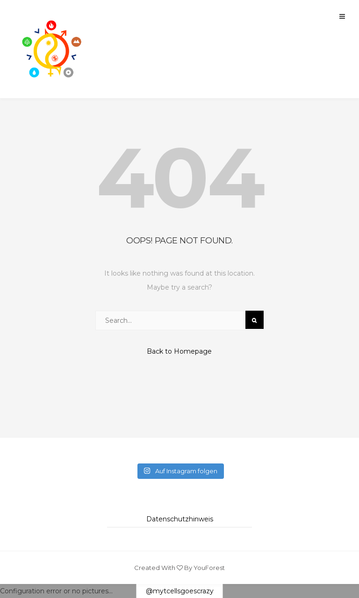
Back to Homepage (179, 351)
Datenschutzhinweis (179, 519)
